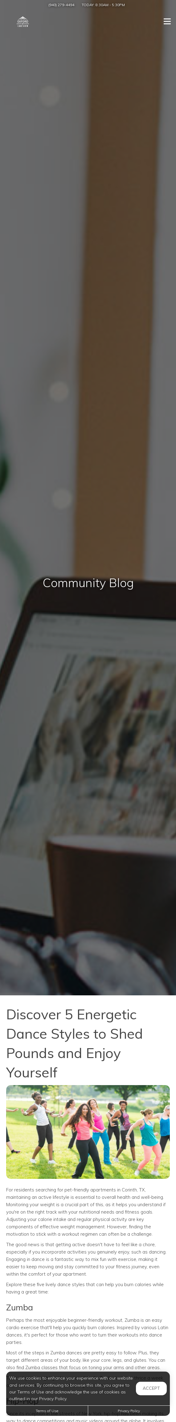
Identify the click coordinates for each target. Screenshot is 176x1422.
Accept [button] (151, 1388)
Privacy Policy (129, 1410)
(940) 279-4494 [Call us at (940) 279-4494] (61, 4)
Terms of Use (47, 1410)
